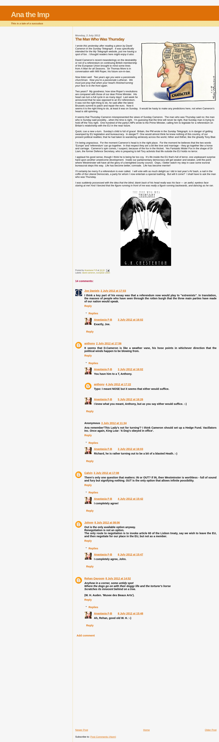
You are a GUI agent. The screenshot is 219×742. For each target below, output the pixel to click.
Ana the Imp (30, 14)
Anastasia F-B (103, 319)
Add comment (86, 635)
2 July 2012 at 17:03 (113, 290)
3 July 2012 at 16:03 (130, 448)
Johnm (88, 522)
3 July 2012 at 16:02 (130, 319)
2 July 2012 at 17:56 (108, 343)
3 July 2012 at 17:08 (106, 472)
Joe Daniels (91, 290)
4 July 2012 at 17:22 (118, 384)
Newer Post (81, 729)
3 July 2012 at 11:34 (114, 423)
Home (146, 729)
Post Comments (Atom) (103, 736)
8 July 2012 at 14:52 (118, 578)
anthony (89, 343)
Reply (88, 305)
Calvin (88, 472)
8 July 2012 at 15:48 (130, 613)
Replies (93, 313)
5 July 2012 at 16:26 (130, 399)
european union (103, 273)
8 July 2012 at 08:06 (107, 522)
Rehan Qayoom (94, 578)
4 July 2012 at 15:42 (130, 498)
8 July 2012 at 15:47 (130, 554)
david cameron (88, 273)
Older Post (211, 729)
